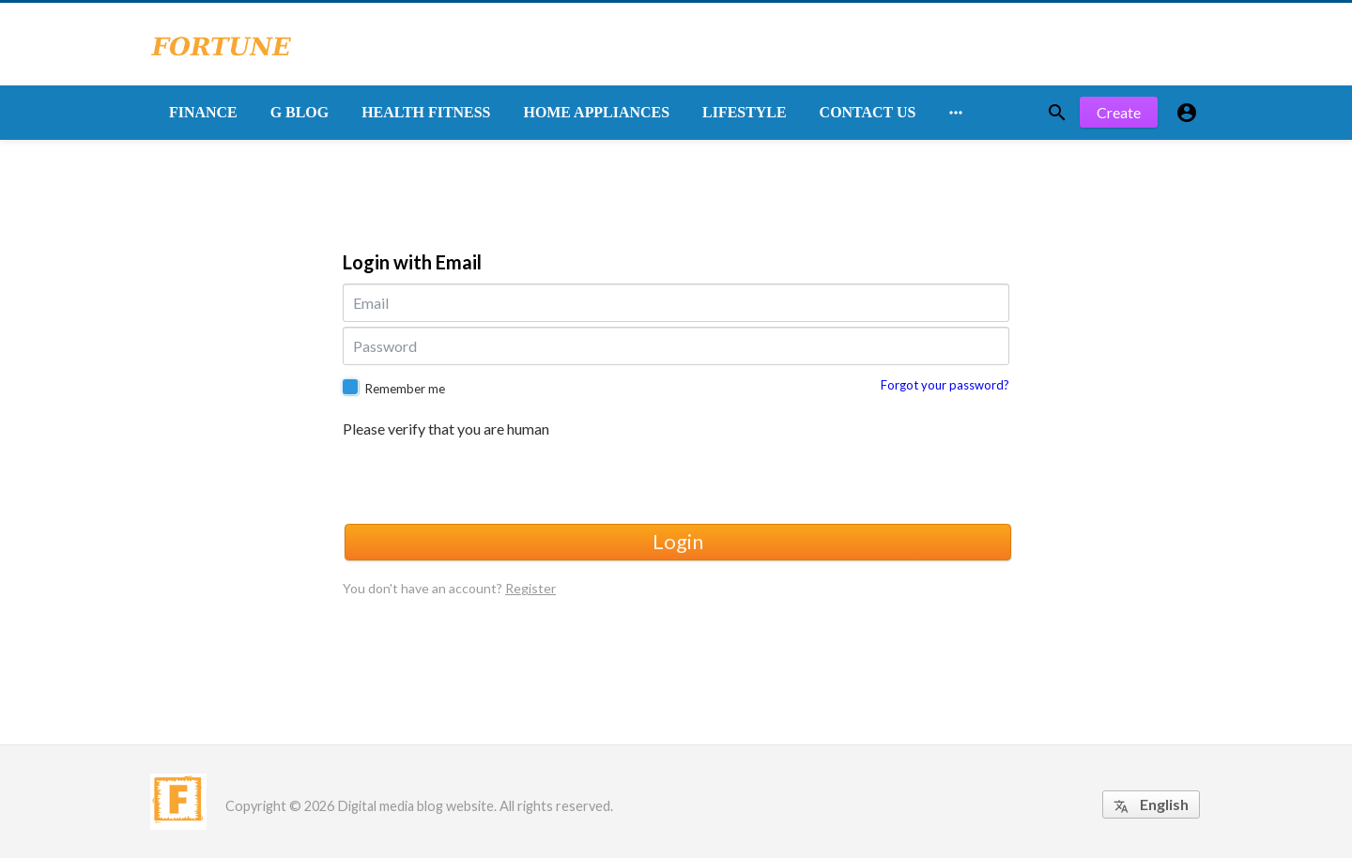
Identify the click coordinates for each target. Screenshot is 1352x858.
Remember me (405, 388)
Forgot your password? (945, 384)
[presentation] (485, 477)
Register (530, 588)
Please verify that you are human (446, 429)
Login (678, 541)
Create (1119, 112)
